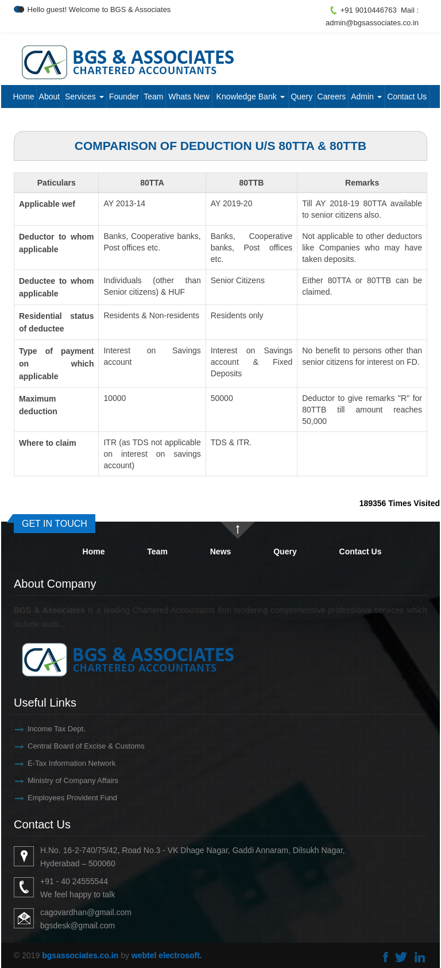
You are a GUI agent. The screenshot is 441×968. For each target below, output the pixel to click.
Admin (366, 96)
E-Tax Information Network (47, 763)
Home (23, 96)
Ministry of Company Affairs (48, 780)
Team (153, 96)
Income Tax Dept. (32, 728)
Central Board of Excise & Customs (61, 746)
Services (84, 96)
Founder (124, 96)
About (49, 96)
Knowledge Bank (250, 96)
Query (301, 96)
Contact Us (407, 96)
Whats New (189, 96)
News (220, 551)
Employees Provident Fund (47, 797)
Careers (332, 96)
